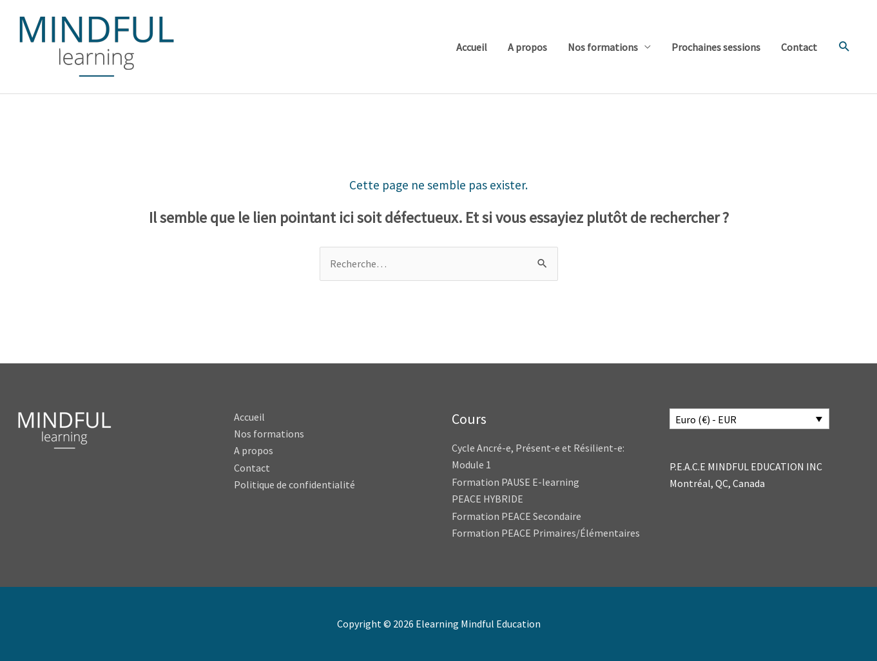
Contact (799, 47)
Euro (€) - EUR (706, 419)
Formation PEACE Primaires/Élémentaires (546, 532)
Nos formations (603, 47)
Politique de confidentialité (294, 484)
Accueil (471, 47)
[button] (844, 46)
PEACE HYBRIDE (488, 498)
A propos (527, 47)
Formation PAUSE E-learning (515, 481)
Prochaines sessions (715, 47)
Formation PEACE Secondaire (516, 516)
